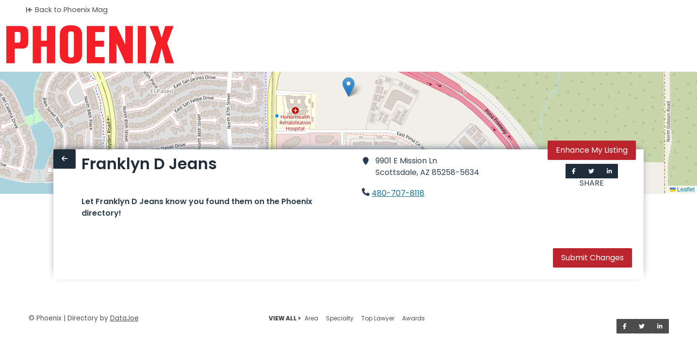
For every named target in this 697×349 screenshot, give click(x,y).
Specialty (340, 318)
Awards (413, 318)
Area (311, 318)
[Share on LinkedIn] (609, 171)
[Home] (90, 44)
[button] (348, 87)
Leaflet (682, 189)
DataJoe (124, 318)
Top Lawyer (377, 318)
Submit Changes (592, 257)
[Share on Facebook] (574, 171)
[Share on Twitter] (591, 171)
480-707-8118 (398, 193)
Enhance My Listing (592, 150)
